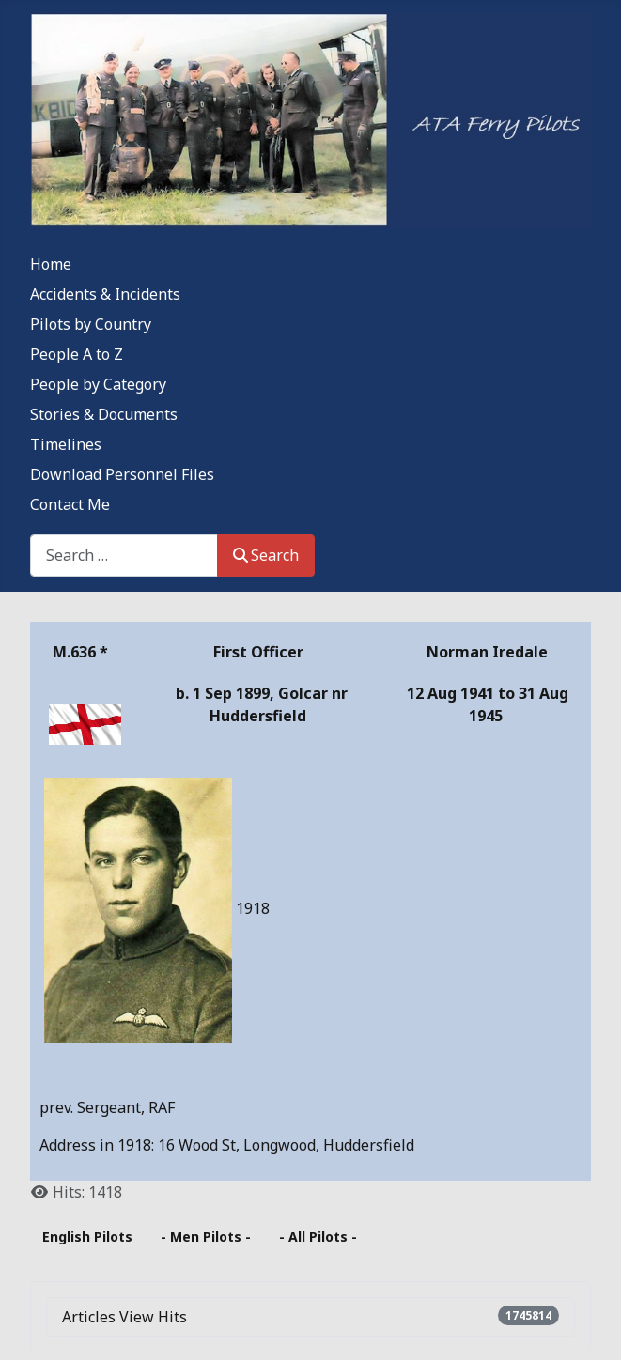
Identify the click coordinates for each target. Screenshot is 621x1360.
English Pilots (87, 1236)
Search (266, 555)
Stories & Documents (104, 414)
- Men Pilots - (206, 1236)
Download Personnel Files (122, 474)
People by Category (98, 384)
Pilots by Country (90, 324)
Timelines (65, 444)
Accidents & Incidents (105, 294)
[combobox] (124, 555)
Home (50, 264)
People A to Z (76, 354)
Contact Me (70, 504)
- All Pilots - (318, 1236)
